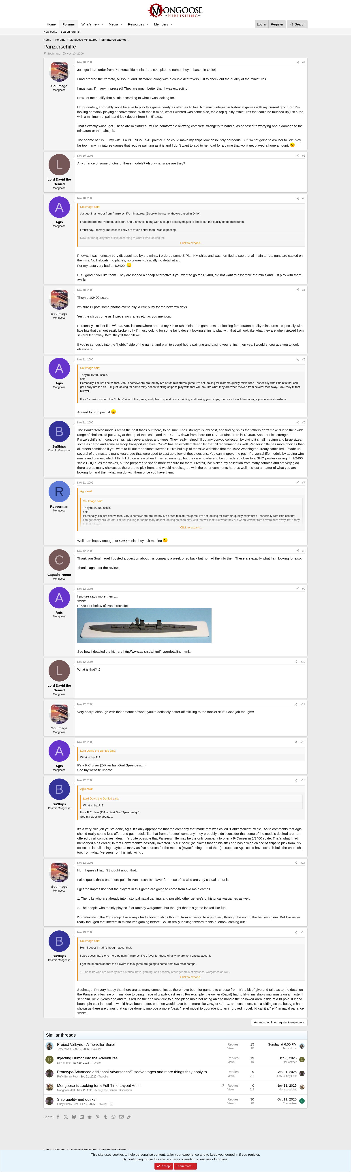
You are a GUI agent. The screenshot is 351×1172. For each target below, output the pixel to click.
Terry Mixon (64, 1049)
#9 (303, 588)
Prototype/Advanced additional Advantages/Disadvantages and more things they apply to (132, 1072)
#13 (303, 780)
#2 (303, 155)
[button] (102, 24)
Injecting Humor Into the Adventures (87, 1058)
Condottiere (290, 1103)
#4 (303, 290)
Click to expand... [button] (191, 243)
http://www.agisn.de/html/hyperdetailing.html (156, 651)
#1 (303, 62)
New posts (50, 31)
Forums (68, 24)
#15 (303, 932)
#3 (303, 198)
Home (51, 24)
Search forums (70, 31)
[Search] (297, 24)
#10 (303, 661)
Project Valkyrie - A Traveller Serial (86, 1044)
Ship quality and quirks (76, 1099)
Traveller (96, 1049)
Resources (136, 24)
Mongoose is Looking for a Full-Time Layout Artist (99, 1086)
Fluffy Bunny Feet (67, 1076)
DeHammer (64, 1062)
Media (113, 24)
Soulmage (53, 53)
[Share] (298, 62)
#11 (303, 704)
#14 (303, 862)
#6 (303, 422)
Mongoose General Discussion (113, 1090)
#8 (303, 551)
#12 (303, 742)
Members (161, 24)
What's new (90, 24)
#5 (303, 359)
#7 (303, 482)
